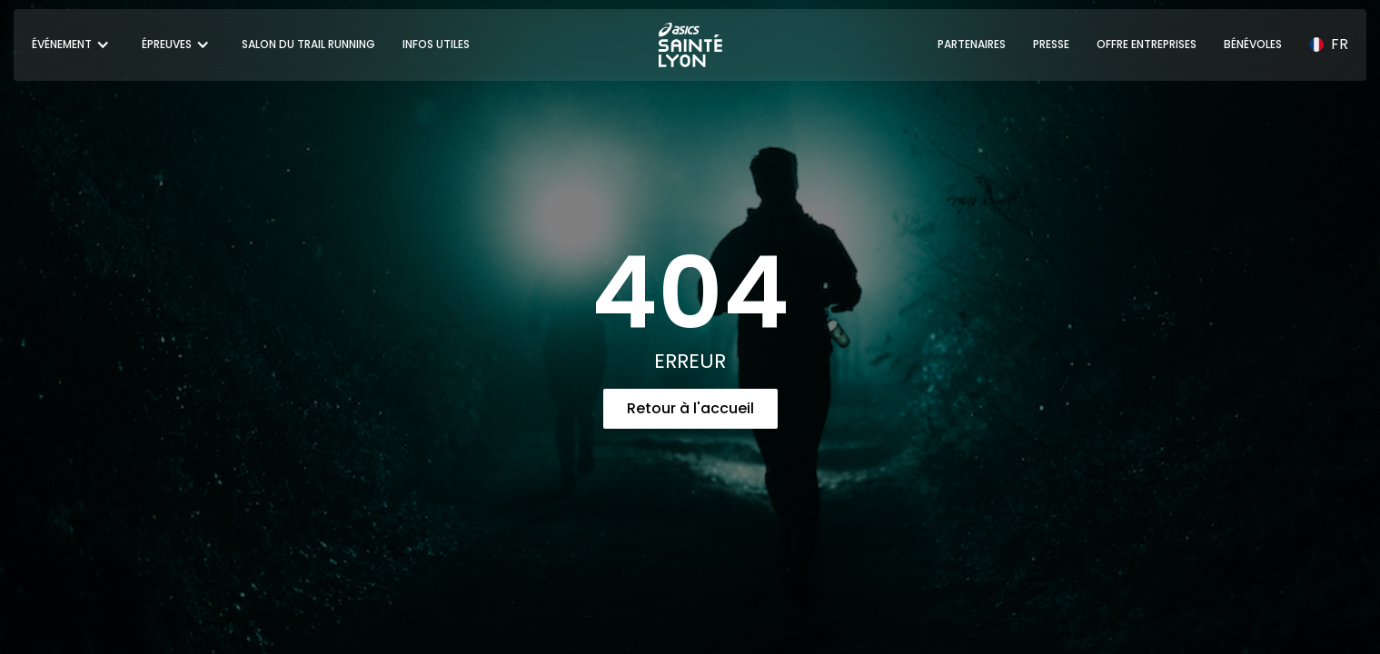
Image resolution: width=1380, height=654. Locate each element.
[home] (690, 45)
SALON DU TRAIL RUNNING (308, 44)
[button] (73, 44)
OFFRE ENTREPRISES (1146, 44)
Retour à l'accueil (690, 408)
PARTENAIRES (972, 44)
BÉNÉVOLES (1253, 44)
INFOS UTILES (436, 44)
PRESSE (1051, 44)
